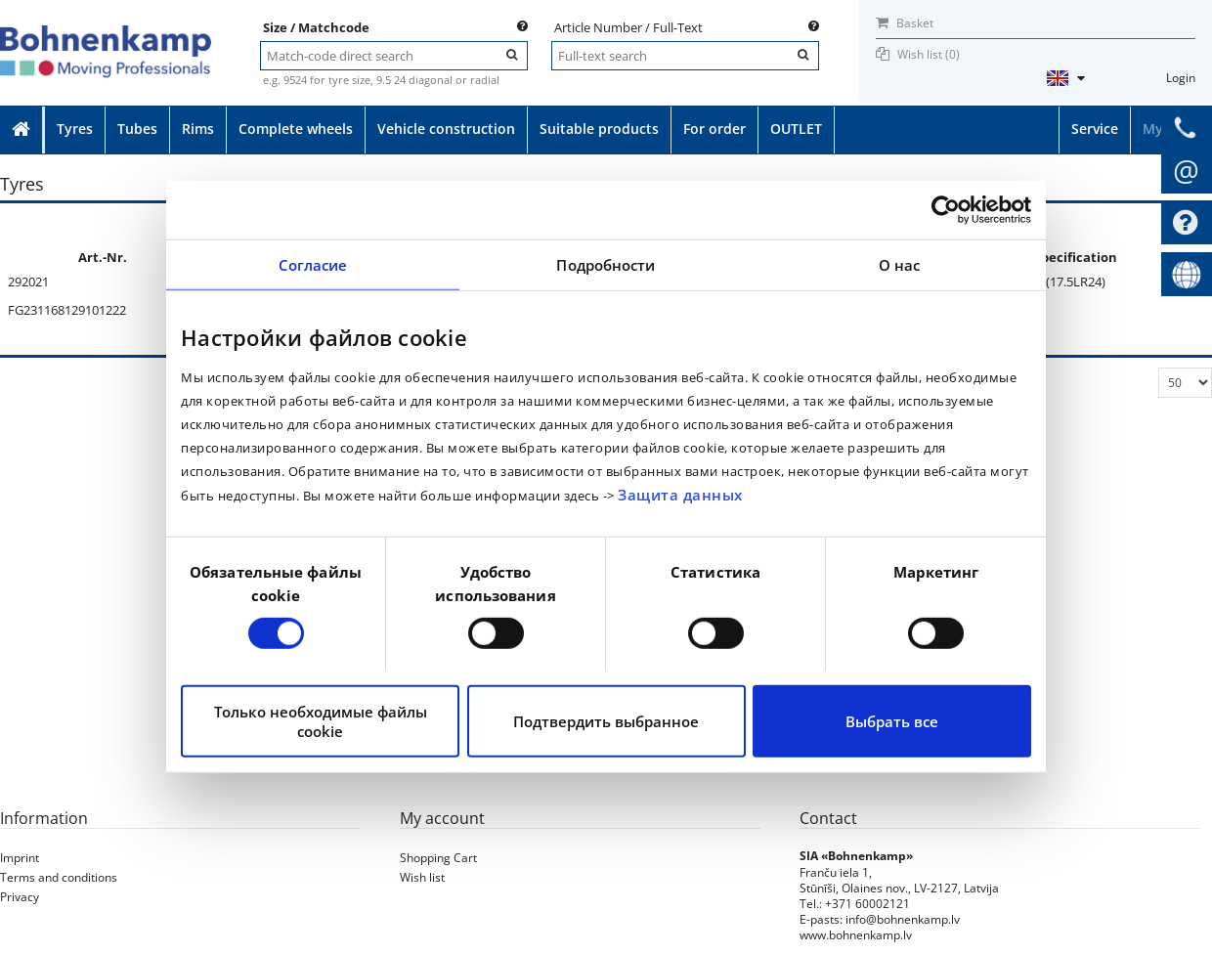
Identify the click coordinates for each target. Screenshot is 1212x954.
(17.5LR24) (1075, 282)
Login (1180, 77)
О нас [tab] (900, 265)
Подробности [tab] (605, 265)
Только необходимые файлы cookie (320, 721)
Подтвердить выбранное (606, 721)
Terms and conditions (58, 877)
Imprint (19, 857)
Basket (904, 23)
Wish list (422, 877)
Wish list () (928, 54)
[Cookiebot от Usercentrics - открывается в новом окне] (945, 210)
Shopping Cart (438, 857)
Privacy (19, 897)
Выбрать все (891, 721)
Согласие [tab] (313, 265)
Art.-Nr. (102, 257)
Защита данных (680, 494)
